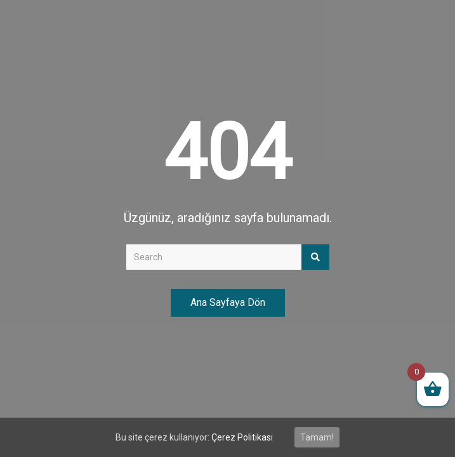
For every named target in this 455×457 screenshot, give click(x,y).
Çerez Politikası (242, 437)
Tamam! (317, 437)
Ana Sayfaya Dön (227, 302)
